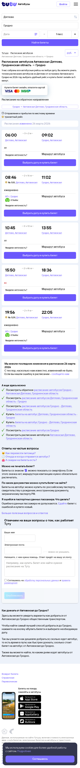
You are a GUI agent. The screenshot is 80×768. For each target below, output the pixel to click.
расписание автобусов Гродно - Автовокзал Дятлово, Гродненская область (39, 391)
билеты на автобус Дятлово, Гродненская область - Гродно (41, 416)
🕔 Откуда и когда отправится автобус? (26, 456)
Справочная (8, 677)
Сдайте (62, 503)
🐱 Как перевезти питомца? (19, 453)
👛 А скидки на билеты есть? (19, 460)
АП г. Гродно (11, 196)
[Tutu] (9, 4)
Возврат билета (10, 674)
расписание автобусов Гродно (40, 430)
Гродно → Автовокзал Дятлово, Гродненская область (40, 106)
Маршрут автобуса (53, 154)
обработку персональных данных (41, 580)
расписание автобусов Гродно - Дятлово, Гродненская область (39, 407)
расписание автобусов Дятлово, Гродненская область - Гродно (42, 399)
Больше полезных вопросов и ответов (25, 513)
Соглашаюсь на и (37, 581)
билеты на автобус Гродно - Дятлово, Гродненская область (41, 424)
